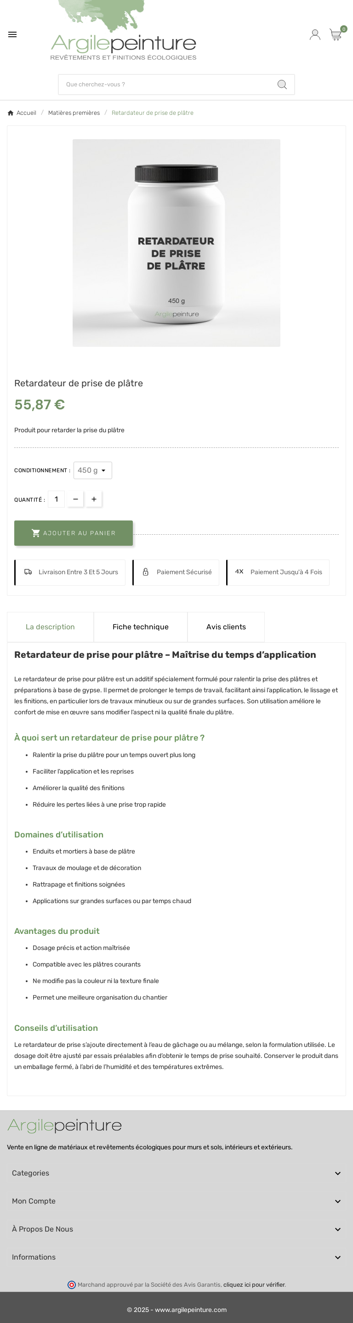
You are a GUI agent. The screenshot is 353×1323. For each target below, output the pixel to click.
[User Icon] (315, 34)
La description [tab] (50, 626)
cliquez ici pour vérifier (254, 1284)
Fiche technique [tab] (141, 626)
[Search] (282, 84)
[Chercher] (165, 84)
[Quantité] (56, 499)
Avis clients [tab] (226, 626)
